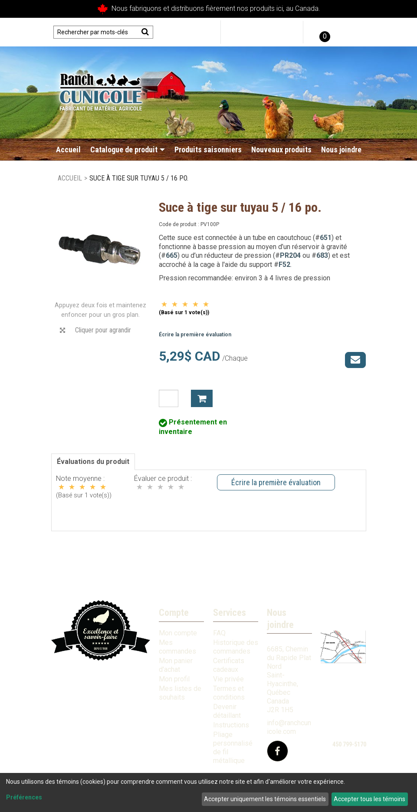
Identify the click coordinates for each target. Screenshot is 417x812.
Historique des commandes (235, 646)
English (351, 32)
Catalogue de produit (127, 149)
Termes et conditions (229, 692)
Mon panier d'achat (176, 665)
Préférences (24, 797)
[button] (323, 32)
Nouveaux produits (281, 149)
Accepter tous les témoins (369, 799)
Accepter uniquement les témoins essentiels (265, 799)
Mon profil (174, 679)
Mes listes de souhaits (180, 692)
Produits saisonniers (208, 149)
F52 (284, 264)
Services (229, 612)
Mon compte (178, 633)
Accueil (68, 149)
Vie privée (228, 679)
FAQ (219, 633)
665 (171, 255)
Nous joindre (341, 149)
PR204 (290, 255)
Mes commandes (177, 646)
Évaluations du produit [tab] (93, 461)
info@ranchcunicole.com (289, 727)
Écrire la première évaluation (195, 335)
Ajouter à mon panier (202, 398)
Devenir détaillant (227, 711)
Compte (174, 612)
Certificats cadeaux (228, 665)
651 (326, 237)
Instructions (231, 725)
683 (322, 255)
